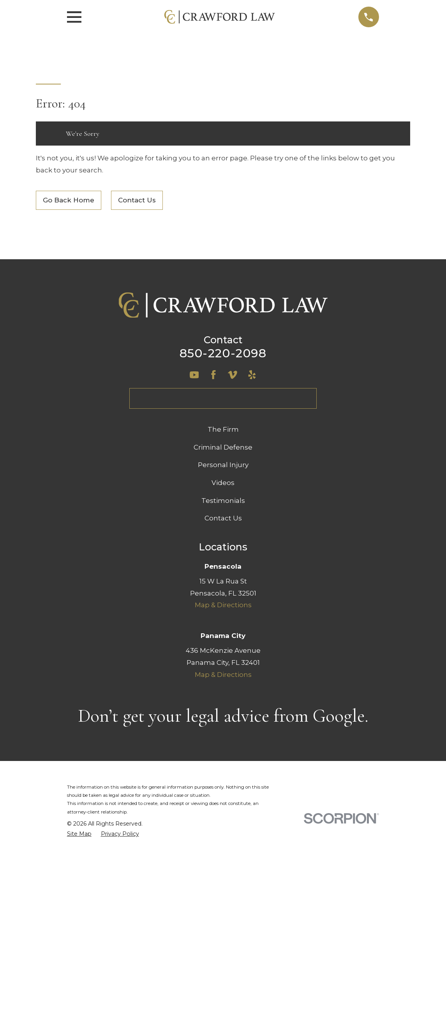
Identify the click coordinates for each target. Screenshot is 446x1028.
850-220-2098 (223, 353)
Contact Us (137, 200)
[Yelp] (252, 375)
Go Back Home (68, 200)
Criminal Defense (223, 447)
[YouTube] (194, 375)
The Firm (223, 429)
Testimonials (223, 500)
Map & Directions (223, 605)
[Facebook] (213, 375)
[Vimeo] (232, 375)
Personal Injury (223, 465)
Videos (223, 483)
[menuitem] (79, 834)
